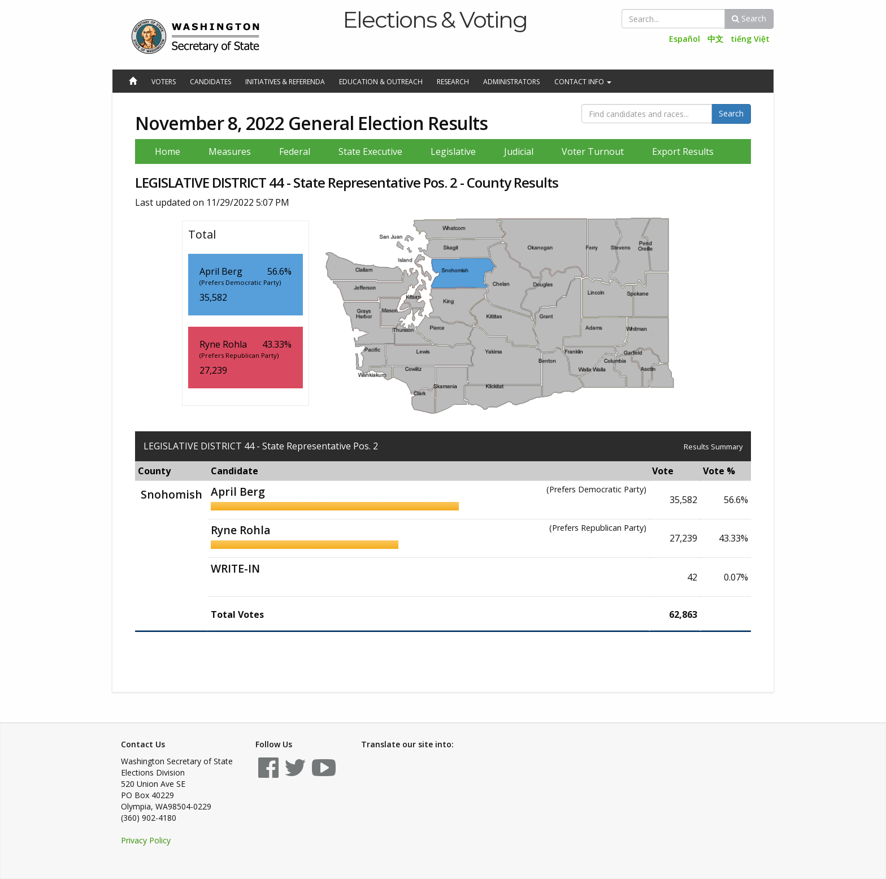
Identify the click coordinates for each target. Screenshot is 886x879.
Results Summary (713, 446)
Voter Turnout (593, 151)
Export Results (683, 151)
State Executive (370, 151)
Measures (230, 151)
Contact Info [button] (582, 81)
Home (167, 151)
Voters (163, 81)
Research (453, 81)
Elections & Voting (434, 19)
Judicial (518, 151)
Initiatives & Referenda (285, 81)
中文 (715, 38)
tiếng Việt (750, 38)
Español (684, 38)
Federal (294, 151)
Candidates (210, 81)
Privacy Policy (146, 840)
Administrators (511, 81)
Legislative (453, 151)
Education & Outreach (381, 81)
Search (749, 18)
